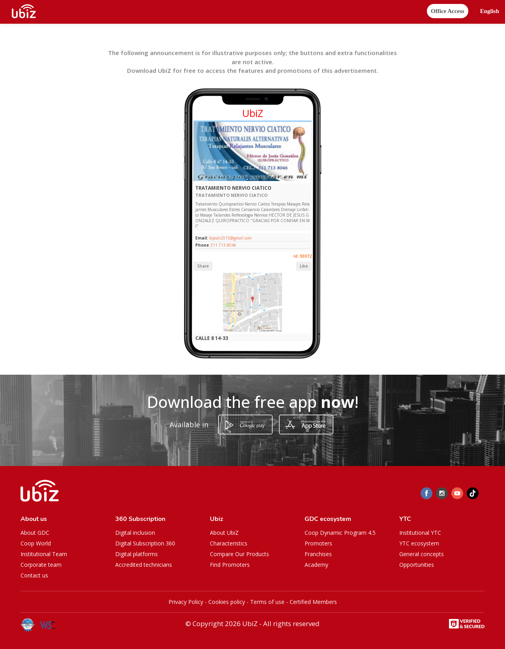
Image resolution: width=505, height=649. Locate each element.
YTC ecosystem (419, 543)
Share (203, 266)
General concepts (421, 554)
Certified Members (313, 602)
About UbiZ (224, 532)
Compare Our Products (239, 554)
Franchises (318, 554)
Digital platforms (136, 554)
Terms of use (267, 602)
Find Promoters (230, 564)
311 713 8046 (223, 245)
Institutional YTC (420, 532)
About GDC (35, 532)
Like (304, 266)
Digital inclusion (135, 532)
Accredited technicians (143, 564)
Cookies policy (226, 602)
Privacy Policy (185, 602)
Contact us (34, 575)
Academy (316, 564)
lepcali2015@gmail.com (230, 238)
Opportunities (416, 564)
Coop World (36, 543)
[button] (489, 11)
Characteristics (228, 543)
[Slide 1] (247, 179)
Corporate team (41, 564)
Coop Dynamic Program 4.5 (340, 532)
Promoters (318, 543)
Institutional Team (44, 554)
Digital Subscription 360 (145, 543)
